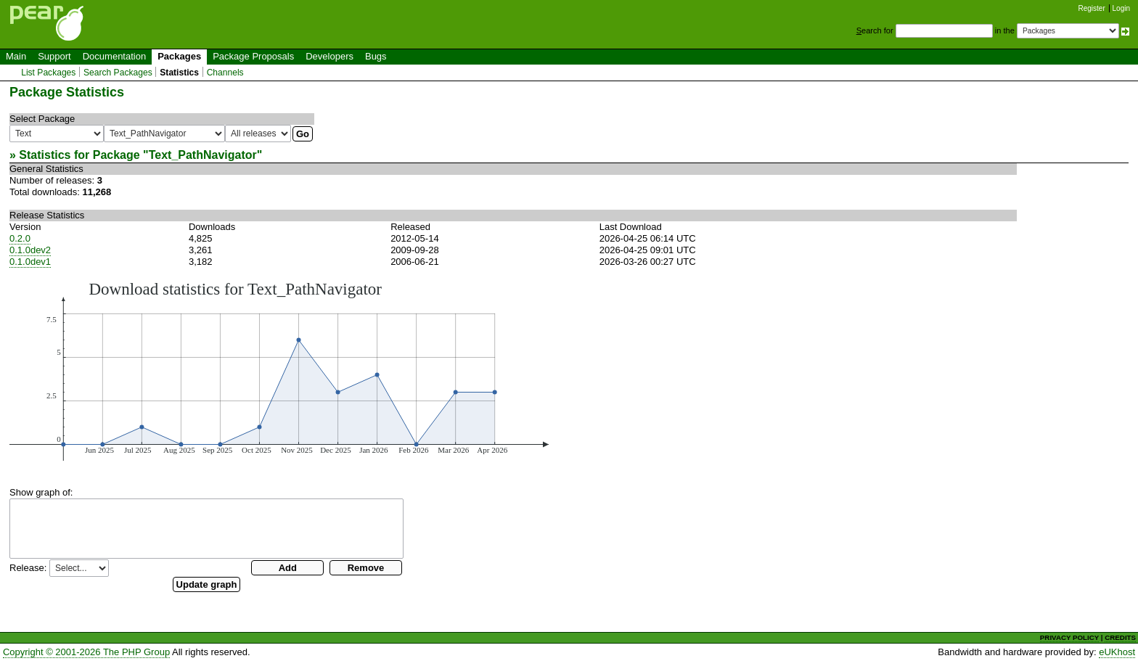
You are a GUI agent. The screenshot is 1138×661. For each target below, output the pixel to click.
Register (1091, 8)
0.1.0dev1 (30, 261)
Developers (329, 56)
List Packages (48, 72)
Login (1121, 8)
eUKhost (1117, 651)
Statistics (179, 72)
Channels (225, 72)
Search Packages (117, 72)
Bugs (376, 56)
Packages (179, 56)
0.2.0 (19, 238)
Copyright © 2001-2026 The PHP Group (86, 651)
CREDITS (1120, 637)
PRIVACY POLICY (1069, 637)
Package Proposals (253, 56)
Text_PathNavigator (203, 155)
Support (54, 56)
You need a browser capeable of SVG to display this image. (279, 370)
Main (16, 56)
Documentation (114, 56)
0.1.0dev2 (30, 250)
